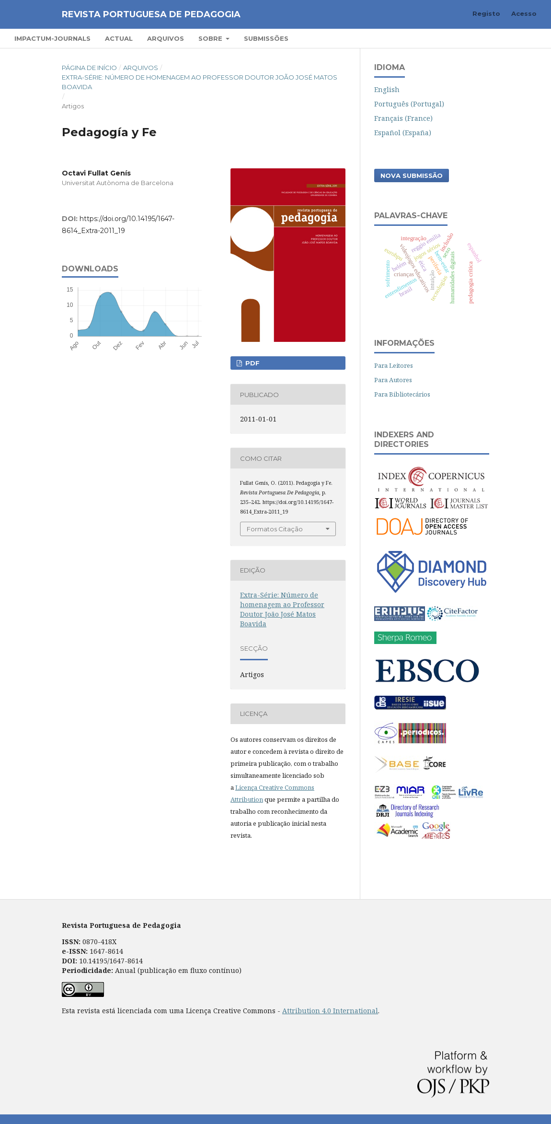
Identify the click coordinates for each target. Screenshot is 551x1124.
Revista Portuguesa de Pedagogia (151, 14)
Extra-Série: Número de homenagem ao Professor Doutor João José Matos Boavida (199, 82)
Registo (486, 13)
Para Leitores (393, 365)
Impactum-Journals (52, 38)
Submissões (266, 38)
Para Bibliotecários (402, 394)
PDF (251, 363)
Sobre (211, 38)
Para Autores (393, 379)
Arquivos (165, 38)
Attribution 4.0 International (330, 1010)
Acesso (524, 13)
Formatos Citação (275, 529)
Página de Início (89, 67)
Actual (119, 38)
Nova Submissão (411, 175)
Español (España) (402, 132)
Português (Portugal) (409, 103)
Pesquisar (509, 38)
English (387, 89)
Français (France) (403, 118)
